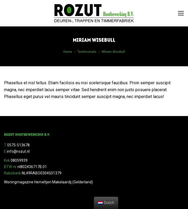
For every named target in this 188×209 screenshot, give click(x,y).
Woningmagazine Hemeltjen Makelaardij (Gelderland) (48, 182)
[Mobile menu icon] (181, 13)
